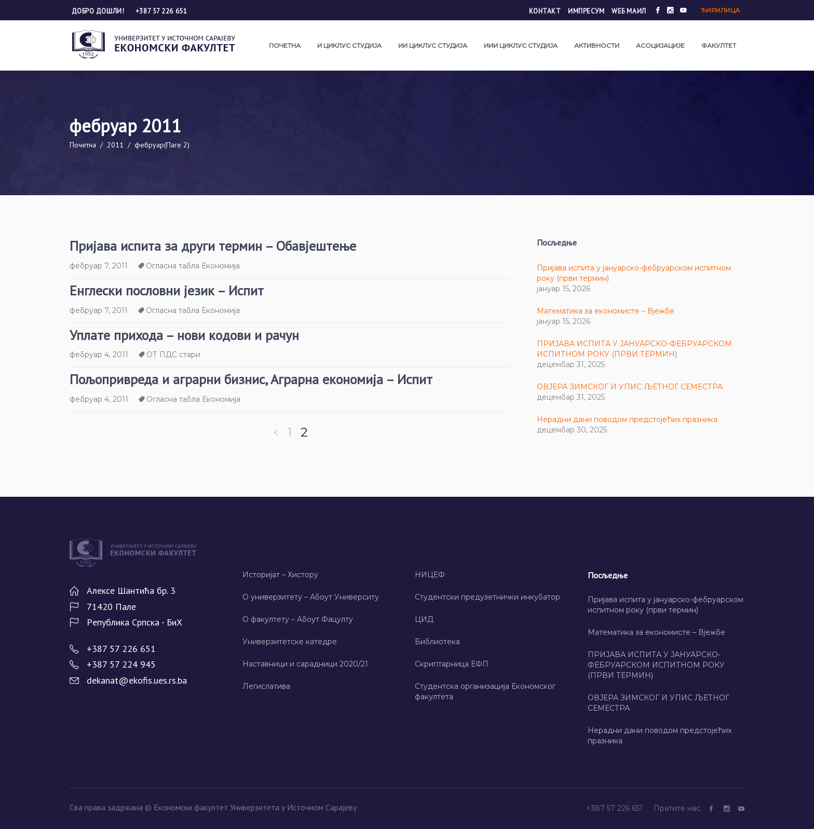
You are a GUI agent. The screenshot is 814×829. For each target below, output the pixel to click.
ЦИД (424, 619)
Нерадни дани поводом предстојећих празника (627, 419)
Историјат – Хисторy (280, 574)
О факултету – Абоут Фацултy (297, 619)
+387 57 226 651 (161, 11)
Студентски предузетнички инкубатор (487, 597)
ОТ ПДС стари (173, 354)
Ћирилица (720, 10)
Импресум (586, 11)
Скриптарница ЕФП (452, 664)
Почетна (83, 145)
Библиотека (437, 641)
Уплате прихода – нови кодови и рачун (184, 335)
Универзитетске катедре (289, 641)
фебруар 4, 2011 (99, 354)
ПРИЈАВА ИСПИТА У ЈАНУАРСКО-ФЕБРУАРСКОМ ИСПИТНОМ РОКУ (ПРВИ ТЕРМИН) (656, 665)
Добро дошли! (99, 11)
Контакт (545, 11)
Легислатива (266, 686)
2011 (115, 145)
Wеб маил (629, 11)
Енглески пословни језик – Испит (167, 290)
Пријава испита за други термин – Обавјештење (213, 245)
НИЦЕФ (430, 574)
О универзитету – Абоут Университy (310, 597)
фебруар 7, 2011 (99, 265)
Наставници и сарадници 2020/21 (305, 664)
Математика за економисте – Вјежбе (605, 311)
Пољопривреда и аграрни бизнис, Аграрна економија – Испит (251, 379)
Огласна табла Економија (193, 265)
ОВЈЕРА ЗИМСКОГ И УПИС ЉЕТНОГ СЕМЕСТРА (630, 386)
